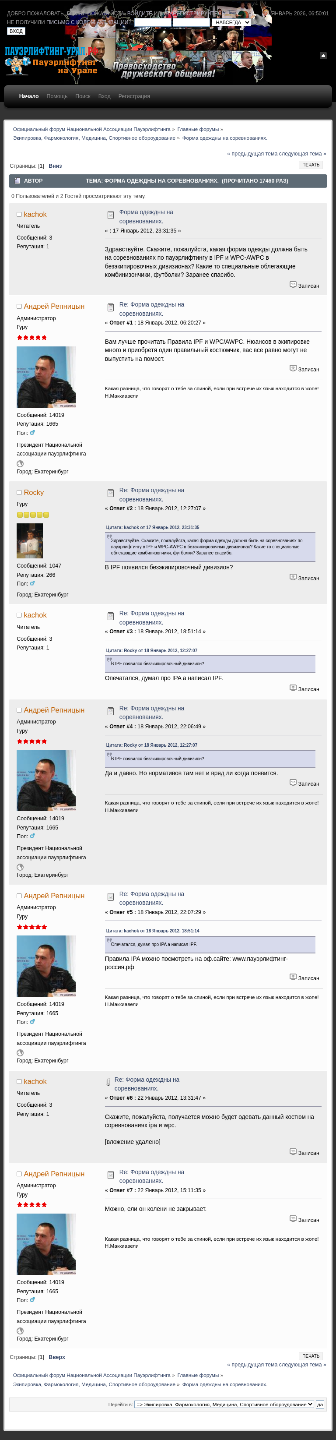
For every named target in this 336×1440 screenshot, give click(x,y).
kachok (35, 214)
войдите (140, 14)
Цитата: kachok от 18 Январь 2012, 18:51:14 (153, 930)
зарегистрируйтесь (195, 14)
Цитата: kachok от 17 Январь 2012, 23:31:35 (153, 527)
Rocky (34, 492)
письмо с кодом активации (87, 22)
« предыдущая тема (252, 154)
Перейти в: (120, 1404)
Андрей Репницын (54, 306)
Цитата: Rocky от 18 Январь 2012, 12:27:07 (151, 650)
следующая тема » (302, 154)
